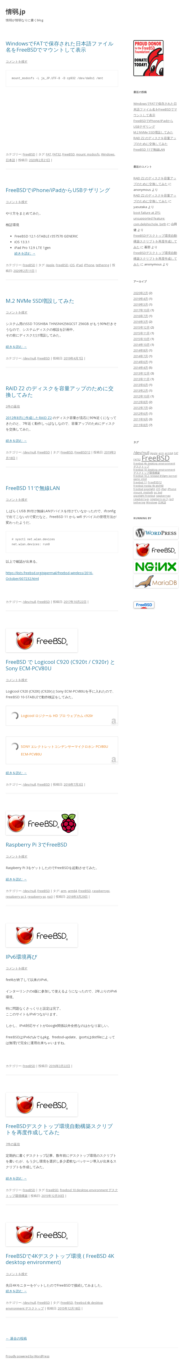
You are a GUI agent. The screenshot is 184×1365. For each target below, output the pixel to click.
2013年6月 (140, 385)
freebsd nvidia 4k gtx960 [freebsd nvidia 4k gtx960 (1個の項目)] (148, 485)
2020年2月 (140, 293)
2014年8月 (140, 350)
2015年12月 (141, 327)
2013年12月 (141, 373)
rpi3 (50, 896)
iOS (72, 265)
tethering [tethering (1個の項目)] (139, 502)
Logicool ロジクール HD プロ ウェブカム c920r (57, 715)
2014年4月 (140, 367)
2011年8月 (140, 425)
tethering (102, 265)
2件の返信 (13, 406)
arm (63, 891)
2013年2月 (140, 390)
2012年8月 (140, 402)
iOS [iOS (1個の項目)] (158, 489)
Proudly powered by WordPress (27, 1356)
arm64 (72, 891)
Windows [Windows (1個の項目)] (151, 502)
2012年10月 (141, 396)
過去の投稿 (16, 1338)
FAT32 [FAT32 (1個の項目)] (137, 459)
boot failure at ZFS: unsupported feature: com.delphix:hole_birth (149, 218)
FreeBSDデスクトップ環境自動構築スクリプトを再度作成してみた (59, 1129)
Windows (108, 154)
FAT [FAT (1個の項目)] (176, 453)
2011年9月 (140, 419)
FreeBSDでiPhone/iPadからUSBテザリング (58, 189)
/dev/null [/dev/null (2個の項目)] (141, 452)
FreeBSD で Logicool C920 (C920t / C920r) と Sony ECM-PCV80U (60, 664)
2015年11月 (141, 333)
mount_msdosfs (88, 154)
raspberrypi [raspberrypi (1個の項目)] (163, 495)
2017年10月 (141, 310)
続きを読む (24, 253)
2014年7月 (140, 356)
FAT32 (56, 154)
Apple (50, 265)
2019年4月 (140, 299)
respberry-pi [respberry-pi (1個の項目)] (141, 499)
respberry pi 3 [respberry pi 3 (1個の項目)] (159, 499)
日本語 (10, 160)
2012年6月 (140, 413)
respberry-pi (37, 896)
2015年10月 (141, 339)
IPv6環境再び (21, 956)
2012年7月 (140, 408)
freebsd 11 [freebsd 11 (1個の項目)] (140, 482)
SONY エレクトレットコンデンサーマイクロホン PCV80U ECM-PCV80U (64, 750)
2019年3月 (140, 304)
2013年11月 (141, 379)
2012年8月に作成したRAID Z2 (29, 417)
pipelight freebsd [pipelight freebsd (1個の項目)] (144, 495)
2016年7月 (140, 316)
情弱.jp (15, 11)
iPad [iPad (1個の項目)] (164, 489)
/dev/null (29, 358)
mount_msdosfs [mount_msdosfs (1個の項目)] (143, 492)
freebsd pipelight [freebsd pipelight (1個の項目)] (144, 489)
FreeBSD (29, 154)
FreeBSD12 (82, 452)
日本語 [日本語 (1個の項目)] (162, 502)
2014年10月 (141, 344)
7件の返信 (13, 1144)
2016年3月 (140, 321)
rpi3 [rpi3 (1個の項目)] (171, 499)
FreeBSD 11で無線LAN (33, 487)
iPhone (89, 265)
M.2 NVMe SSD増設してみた (40, 300)
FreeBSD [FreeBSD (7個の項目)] (156, 458)
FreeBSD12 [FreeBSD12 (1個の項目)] (155, 482)
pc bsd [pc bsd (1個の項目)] (158, 492)
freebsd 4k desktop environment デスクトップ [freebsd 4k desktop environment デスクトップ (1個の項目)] (154, 465)
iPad (79, 265)
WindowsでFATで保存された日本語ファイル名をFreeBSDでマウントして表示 (60, 46)
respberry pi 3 (16, 896)
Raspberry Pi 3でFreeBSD (36, 844)
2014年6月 (140, 362)
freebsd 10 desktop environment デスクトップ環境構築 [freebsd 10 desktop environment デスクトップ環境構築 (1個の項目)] (154, 471)
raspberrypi (100, 891)
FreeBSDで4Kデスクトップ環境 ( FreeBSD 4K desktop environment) (60, 1259)
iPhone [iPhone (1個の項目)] (171, 489)
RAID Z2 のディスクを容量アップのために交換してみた (60, 391)
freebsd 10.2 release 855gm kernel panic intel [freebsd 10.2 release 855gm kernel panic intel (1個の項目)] (155, 477)
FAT (48, 154)
